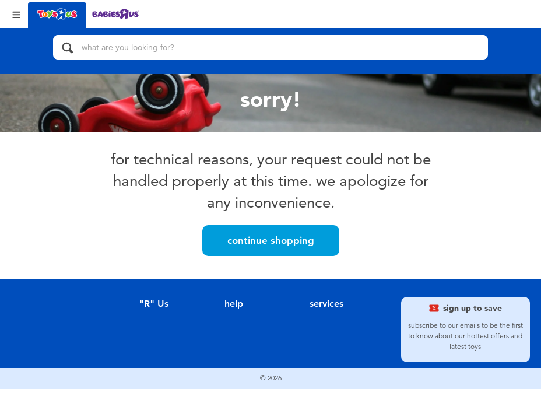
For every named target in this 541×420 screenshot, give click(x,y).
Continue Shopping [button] (270, 240)
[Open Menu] (16, 13)
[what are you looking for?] (270, 47)
